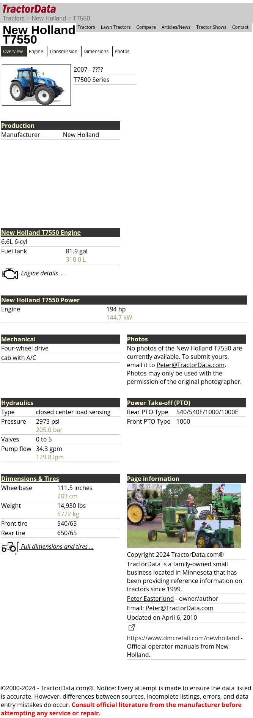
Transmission (63, 51)
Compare (146, 27)
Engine (36, 51)
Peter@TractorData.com (191, 365)
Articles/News (176, 27)
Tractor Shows (211, 27)
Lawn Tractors (116, 27)
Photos (122, 51)
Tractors (14, 18)
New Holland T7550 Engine (41, 232)
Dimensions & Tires (30, 478)
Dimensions (95, 51)
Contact (240, 27)
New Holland (48, 18)
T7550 (81, 18)
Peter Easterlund (150, 598)
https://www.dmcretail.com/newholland (183, 633)
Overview (13, 51)
